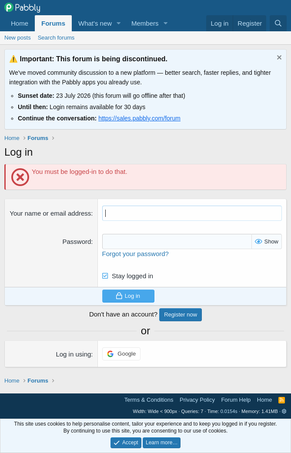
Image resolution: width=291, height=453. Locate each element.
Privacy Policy (197, 399)
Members (145, 23)
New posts (17, 37)
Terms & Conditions (149, 399)
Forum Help (236, 399)
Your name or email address (50, 213)
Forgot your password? (135, 253)
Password (76, 241)
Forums (53, 23)
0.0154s (229, 411)
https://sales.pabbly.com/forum (139, 118)
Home (19, 23)
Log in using (73, 354)
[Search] (278, 23)
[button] (119, 23)
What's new (95, 23)
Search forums (56, 37)
